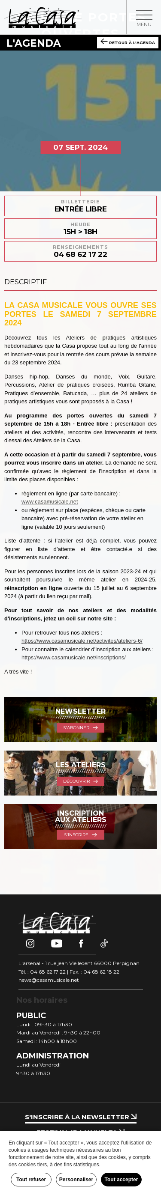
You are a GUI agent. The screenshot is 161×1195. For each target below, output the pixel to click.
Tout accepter (121, 1180)
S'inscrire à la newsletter (81, 1117)
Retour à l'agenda (127, 42)
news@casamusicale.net (48, 980)
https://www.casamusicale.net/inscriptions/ (73, 657)
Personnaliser (76, 1180)
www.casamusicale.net (49, 501)
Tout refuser (31, 1180)
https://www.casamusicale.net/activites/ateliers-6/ (82, 641)
